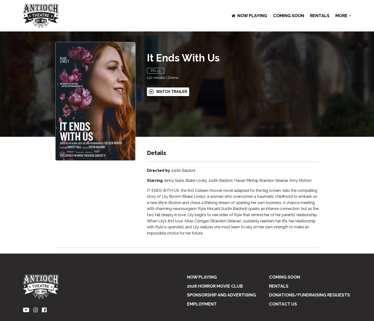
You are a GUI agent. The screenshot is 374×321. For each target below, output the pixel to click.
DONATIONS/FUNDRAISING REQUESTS (309, 294)
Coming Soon (288, 15)
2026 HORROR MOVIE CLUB (215, 286)
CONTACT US (283, 303)
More (343, 15)
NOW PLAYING (249, 15)
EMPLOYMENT (202, 303)
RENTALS (319, 15)
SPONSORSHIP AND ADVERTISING (221, 294)
